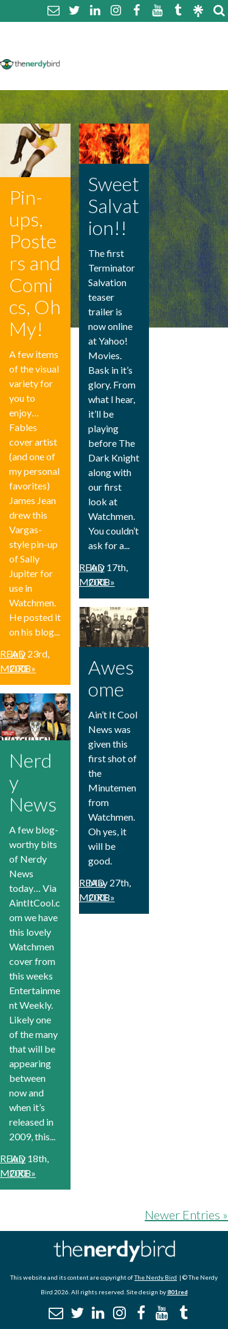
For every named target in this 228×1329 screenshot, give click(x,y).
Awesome (111, 678)
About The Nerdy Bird (118, 32)
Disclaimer (181, 47)
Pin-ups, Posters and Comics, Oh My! (35, 262)
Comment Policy (105, 47)
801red (177, 1292)
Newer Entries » (186, 1214)
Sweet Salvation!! (113, 205)
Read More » (18, 661)
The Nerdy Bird (155, 1277)
